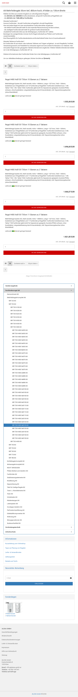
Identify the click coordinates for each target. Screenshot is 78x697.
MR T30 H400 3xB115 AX (20, 409)
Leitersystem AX (12, 504)
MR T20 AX (12, 301)
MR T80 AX (12, 458)
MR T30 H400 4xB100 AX (20, 396)
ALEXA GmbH (36, 694)
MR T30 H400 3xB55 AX (20, 333)
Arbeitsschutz (10, 532)
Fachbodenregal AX (12, 290)
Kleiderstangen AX (13, 500)
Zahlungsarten (10, 557)
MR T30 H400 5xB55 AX (20, 340)
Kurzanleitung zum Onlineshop (15, 543)
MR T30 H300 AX (16, 320)
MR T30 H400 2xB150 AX (20, 432)
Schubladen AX (12, 497)
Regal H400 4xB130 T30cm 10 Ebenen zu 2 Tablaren (26, 79)
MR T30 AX (12, 304)
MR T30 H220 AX (16, 314)
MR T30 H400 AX (16, 327)
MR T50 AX (12, 448)
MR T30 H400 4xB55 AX (20, 337)
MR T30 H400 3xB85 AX (20, 376)
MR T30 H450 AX (16, 441)
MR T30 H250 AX (16, 317)
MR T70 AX (12, 454)
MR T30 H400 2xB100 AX (20, 389)
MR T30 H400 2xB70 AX (20, 353)
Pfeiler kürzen (10, 614)
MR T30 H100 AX (16, 307)
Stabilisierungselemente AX (16, 477)
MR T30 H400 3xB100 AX (20, 392)
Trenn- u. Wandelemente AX (16, 490)
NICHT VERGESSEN (13, 468)
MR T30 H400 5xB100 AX (20, 399)
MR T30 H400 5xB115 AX (20, 415)
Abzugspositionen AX (14, 520)
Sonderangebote (11, 286)
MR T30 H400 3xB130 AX (20, 422)
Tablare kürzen (11, 616)
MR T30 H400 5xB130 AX (20, 428)
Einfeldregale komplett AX (15, 461)
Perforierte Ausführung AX (15, 510)
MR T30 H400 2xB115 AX (20, 405)
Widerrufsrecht (7, 636)
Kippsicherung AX (13, 484)
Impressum (5, 647)
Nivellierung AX (12, 481)
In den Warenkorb (39, 117)
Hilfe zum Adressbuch (9, 651)
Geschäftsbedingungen (9, 632)
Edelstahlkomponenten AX (16, 513)
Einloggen (39, 583)
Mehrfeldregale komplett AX (16, 297)
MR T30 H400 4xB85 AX (20, 379)
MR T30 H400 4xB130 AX (20, 425)
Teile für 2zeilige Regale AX (16, 487)
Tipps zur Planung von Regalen (15, 548)
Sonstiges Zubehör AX (14, 507)
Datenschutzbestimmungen (11, 640)
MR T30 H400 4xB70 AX (20, 359)
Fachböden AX (12, 474)
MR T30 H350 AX (16, 323)
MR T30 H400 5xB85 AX (20, 382)
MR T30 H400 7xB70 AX (20, 369)
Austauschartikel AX (14, 523)
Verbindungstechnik (12, 527)
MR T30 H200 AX (16, 310)
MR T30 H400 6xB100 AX (20, 402)
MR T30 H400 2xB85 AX (20, 373)
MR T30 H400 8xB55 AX (20, 350)
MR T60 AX (12, 451)
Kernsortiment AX (13, 294)
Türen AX (10, 494)
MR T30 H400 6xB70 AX (20, 366)
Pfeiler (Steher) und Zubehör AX (17, 471)
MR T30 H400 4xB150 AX (20, 438)
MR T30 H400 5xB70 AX (20, 363)
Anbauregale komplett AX (15, 464)
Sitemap (4, 655)
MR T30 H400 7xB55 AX (20, 346)
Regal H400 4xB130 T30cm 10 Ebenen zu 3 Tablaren (26, 125)
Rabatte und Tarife (11, 561)
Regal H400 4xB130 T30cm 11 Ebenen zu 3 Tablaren (26, 215)
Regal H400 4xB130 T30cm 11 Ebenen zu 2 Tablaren (26, 170)
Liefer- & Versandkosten (13, 552)
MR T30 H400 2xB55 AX (20, 330)
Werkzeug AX (11, 517)
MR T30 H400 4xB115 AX (20, 412)
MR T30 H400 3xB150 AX (20, 435)
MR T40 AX (12, 445)
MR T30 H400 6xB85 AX (20, 386)
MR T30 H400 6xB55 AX (20, 343)
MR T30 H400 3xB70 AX (20, 356)
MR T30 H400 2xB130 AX (20, 418)
